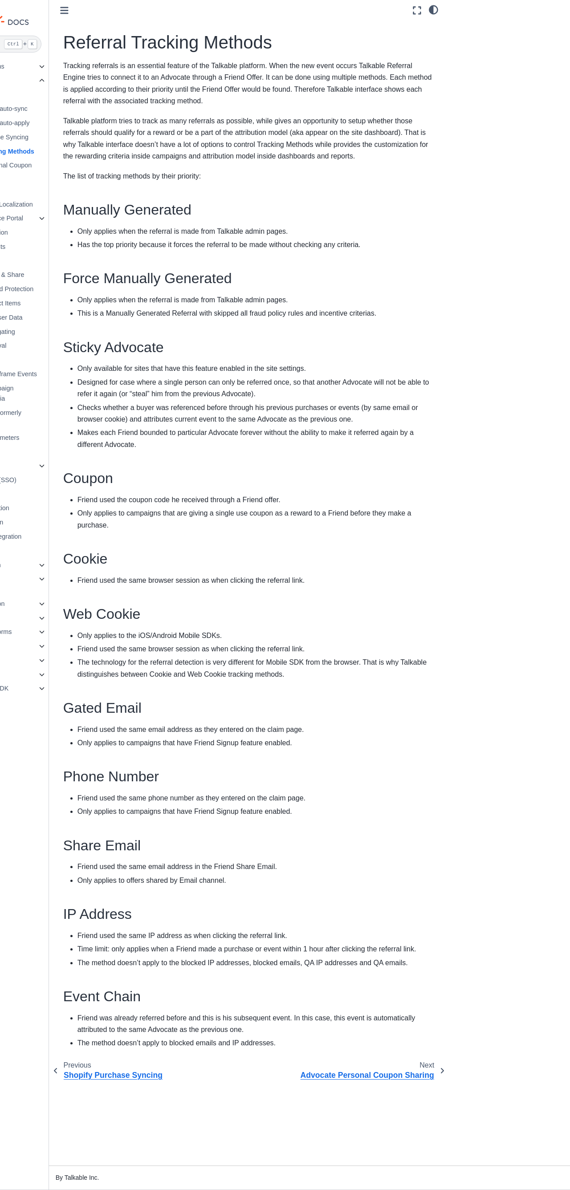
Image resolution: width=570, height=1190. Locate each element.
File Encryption (40, 260)
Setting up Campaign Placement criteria (48, 393)
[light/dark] (433, 9)
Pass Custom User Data (53, 317)
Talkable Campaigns (40, 66)
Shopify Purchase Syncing (56, 137)
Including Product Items (52, 303)
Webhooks (27, 660)
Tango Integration (43, 522)
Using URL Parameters (51, 437)
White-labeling (39, 465)
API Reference (32, 646)
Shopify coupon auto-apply (56, 122)
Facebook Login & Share (54, 274)
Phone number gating (49, 331)
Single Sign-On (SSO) (50, 479)
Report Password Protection (58, 288)
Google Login (38, 550)
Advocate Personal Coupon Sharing (58, 170)
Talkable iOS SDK (37, 674)
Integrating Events (44, 246)
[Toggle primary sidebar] (129, 10)
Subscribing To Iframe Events (60, 374)
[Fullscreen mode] (417, 10)
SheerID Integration (46, 508)
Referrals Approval (45, 345)
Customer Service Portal (53, 218)
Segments (33, 359)
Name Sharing (39, 190)
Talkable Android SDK (42, 688)
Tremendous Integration (52, 536)
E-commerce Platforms (44, 631)
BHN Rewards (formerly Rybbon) (52, 418)
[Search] (56, 44)
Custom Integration (39, 565)
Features (25, 80)
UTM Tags (33, 451)
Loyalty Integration (38, 617)
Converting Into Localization (58, 204)
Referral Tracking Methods (59, 151)
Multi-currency (39, 494)
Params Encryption (46, 232)
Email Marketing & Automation (38, 584)
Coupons (32, 94)
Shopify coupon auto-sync (56, 108)
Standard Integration (40, 603)
